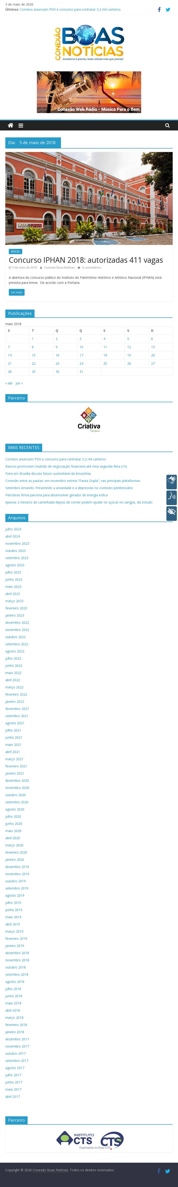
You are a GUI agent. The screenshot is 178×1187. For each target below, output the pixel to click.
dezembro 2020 (17, 780)
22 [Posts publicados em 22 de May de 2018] (33, 363)
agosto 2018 (14, 981)
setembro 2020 (16, 802)
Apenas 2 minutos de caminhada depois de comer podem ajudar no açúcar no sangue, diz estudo (79, 502)
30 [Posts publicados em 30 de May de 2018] (57, 371)
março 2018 (14, 1017)
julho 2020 (13, 816)
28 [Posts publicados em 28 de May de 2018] (10, 371)
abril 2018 (12, 1010)
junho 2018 (13, 996)
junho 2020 (13, 823)
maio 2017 (13, 1089)
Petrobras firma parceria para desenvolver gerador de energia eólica (56, 495)
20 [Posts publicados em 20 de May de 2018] (153, 355)
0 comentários (89, 267)
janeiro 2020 (14, 859)
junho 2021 (13, 737)
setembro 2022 (16, 644)
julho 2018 (13, 989)
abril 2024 (12, 536)
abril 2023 (12, 594)
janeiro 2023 (14, 615)
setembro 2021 (16, 716)
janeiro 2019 (14, 945)
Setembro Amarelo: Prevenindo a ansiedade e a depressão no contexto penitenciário (69, 488)
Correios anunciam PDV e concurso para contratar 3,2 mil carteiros (70, 9)
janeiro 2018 (14, 1032)
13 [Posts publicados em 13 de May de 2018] (153, 347)
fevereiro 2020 (16, 852)
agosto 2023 (14, 565)
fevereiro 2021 (16, 766)
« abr (9, 383)
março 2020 (14, 845)
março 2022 (14, 687)
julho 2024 (13, 529)
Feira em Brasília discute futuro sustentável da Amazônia (48, 473)
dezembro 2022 (17, 622)
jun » (19, 383)
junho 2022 (13, 665)
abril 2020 (12, 838)
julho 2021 (13, 730)
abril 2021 (12, 752)
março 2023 (14, 601)
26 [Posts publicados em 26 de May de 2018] (129, 363)
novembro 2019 (17, 874)
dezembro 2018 (17, 953)
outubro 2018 (15, 967)
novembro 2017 (17, 1046)
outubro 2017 (15, 1053)
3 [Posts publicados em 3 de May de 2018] (80, 338)
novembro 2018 (17, 960)
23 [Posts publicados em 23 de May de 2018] (57, 363)
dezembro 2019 (17, 866)
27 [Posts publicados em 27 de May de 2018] (153, 363)
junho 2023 (13, 579)
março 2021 (14, 759)
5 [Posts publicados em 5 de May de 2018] (128, 338)
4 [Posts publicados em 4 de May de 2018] (104, 338)
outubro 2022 (15, 637)
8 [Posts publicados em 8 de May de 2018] (33, 347)
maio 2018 (13, 1003)
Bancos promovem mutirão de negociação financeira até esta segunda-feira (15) (66, 466)
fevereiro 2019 (16, 938)
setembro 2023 (16, 558)
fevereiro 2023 (16, 608)
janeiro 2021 (14, 773)
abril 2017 (12, 1096)
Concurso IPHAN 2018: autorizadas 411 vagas (86, 260)
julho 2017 (13, 1075)
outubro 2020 (15, 795)
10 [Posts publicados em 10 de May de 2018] (81, 347)
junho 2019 (13, 910)
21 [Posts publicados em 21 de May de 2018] (10, 363)
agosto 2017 (14, 1068)
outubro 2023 (15, 550)
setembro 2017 (16, 1060)
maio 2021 (13, 744)
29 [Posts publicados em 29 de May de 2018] (33, 371)
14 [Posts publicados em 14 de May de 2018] (10, 355)
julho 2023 (13, 572)
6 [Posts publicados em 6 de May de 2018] (152, 338)
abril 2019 (12, 924)
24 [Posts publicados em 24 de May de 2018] (81, 363)
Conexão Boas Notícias (59, 267)
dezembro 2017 (17, 1039)
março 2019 (14, 931)
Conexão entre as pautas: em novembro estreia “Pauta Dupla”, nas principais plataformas (72, 480)
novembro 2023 (17, 543)
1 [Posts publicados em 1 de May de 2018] (33, 338)
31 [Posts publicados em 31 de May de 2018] (81, 371)
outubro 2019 (15, 881)
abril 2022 (12, 680)
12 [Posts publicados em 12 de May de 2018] (129, 347)
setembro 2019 (16, 888)
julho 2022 (13, 658)
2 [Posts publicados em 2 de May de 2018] (56, 338)
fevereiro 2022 (16, 694)
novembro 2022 (17, 629)
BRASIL (15, 251)
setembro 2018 (16, 974)
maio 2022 (13, 673)
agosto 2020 (14, 809)
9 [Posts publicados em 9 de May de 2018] (56, 347)
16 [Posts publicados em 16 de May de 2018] (57, 355)
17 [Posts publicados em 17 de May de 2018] (81, 355)
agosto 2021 (14, 723)
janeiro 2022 (14, 701)
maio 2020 (13, 831)
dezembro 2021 (17, 708)
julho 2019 (13, 902)
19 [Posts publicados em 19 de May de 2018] (129, 355)
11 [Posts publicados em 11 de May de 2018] (105, 347)
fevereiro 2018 (16, 1024)
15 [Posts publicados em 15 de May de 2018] (33, 355)
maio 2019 (13, 917)
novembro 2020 (17, 787)
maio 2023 (13, 586)
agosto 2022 (14, 651)
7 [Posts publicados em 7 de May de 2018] (9, 347)
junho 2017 (13, 1082)
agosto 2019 (14, 895)
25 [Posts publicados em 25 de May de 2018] (105, 363)
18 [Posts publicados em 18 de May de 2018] (105, 355)
